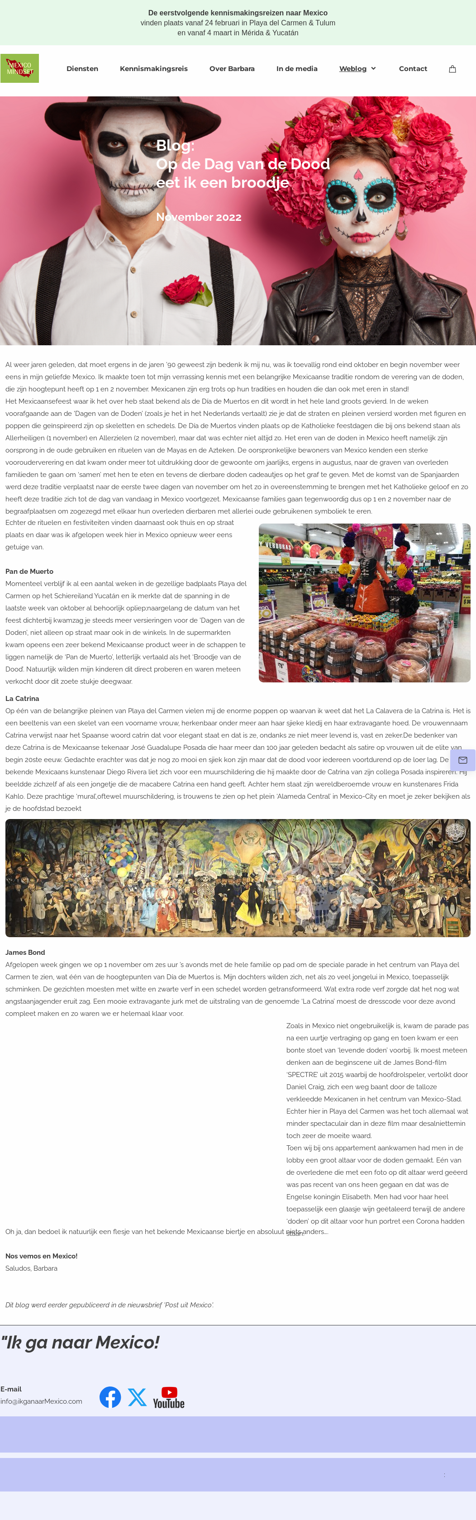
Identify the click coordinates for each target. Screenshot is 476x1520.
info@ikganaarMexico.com (41, 1401)
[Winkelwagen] (452, 68)
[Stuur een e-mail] (463, 760)
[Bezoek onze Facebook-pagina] (110, 1397)
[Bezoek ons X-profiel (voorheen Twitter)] (138, 1397)
